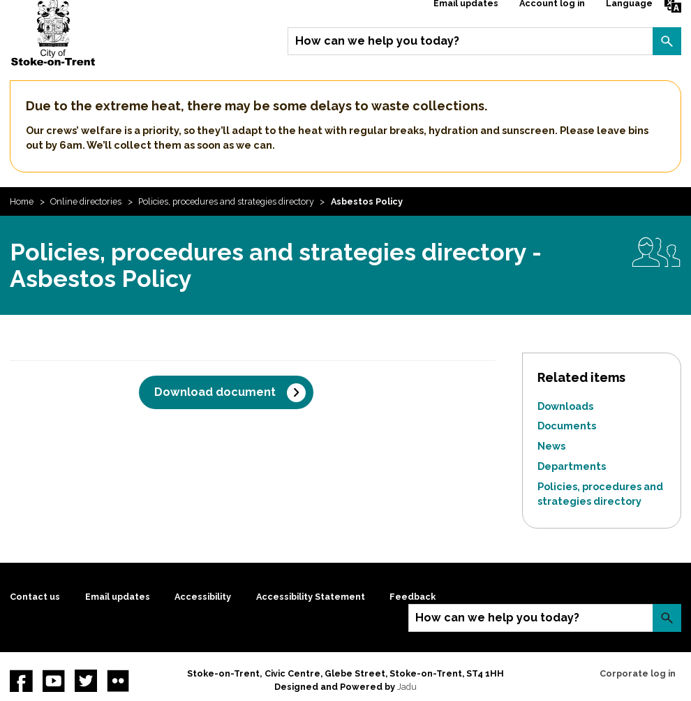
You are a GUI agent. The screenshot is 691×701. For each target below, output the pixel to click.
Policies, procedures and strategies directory (226, 201)
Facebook (21, 681)
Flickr (118, 681)
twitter (86, 681)
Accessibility (202, 596)
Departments (571, 466)
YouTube (54, 681)
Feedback (412, 596)
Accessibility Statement (310, 596)
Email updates (117, 596)
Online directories (85, 201)
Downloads (565, 406)
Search (667, 41)
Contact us (35, 596)
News (551, 446)
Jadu (407, 686)
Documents (566, 425)
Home (22, 201)
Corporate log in (638, 673)
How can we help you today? (377, 40)
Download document (215, 392)
